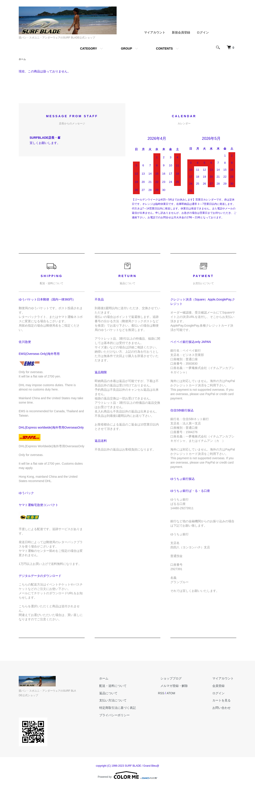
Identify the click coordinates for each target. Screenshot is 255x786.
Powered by (127, 775)
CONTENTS (164, 48)
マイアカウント (154, 32)
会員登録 (221, 686)
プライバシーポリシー (127, 715)
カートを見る (224, 701)
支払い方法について (125, 701)
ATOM (181, 693)
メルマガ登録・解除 (181, 686)
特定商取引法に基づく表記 (130, 708)
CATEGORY (88, 48)
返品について (121, 693)
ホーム (23, 59)
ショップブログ (178, 679)
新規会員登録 (181, 32)
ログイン (203, 32)
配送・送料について (125, 686)
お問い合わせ (224, 708)
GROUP (126, 48)
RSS (171, 693)
